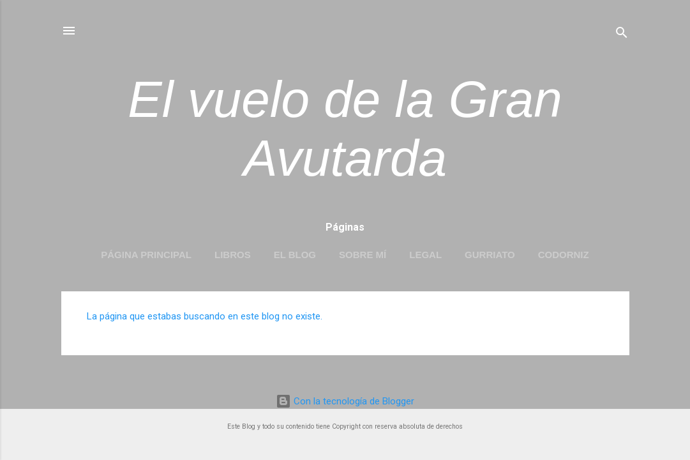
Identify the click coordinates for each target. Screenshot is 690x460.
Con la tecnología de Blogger (345, 401)
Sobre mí (362, 254)
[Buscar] (621, 34)
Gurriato (490, 254)
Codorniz (563, 254)
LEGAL (425, 254)
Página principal (146, 254)
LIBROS (232, 254)
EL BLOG (295, 254)
